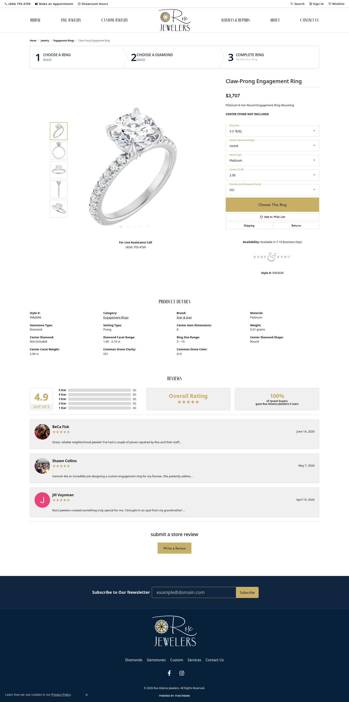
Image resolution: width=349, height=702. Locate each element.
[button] (297, 4)
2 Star (62, 403)
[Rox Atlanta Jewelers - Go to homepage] (174, 630)
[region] (134, 170)
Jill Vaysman (63, 494)
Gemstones (156, 659)
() (134, 390)
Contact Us (309, 20)
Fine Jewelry (71, 20)
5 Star (62, 390)
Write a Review (174, 548)
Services (194, 659)
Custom (176, 659)
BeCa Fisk (60, 426)
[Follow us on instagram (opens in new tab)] (181, 673)
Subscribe (247, 592)
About (275, 20)
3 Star (62, 399)
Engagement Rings (63, 40)
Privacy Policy (146, 681)
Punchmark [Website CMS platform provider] (182, 695)
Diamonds (133, 659)
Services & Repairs (235, 20)
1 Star (62, 408)
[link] (17, 4)
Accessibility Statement (197, 681)
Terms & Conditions (169, 681)
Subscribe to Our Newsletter (121, 592)
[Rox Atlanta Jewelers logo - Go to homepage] (174, 20)
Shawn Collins (64, 460)
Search (47, 59)
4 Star (62, 394)
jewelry (45, 40)
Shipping (249, 225)
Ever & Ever (184, 317)
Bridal (35, 20)
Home (33, 40)
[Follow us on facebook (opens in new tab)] (169, 673)
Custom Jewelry (114, 20)
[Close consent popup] (86, 695)
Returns (296, 225)
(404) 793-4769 (136, 247)
